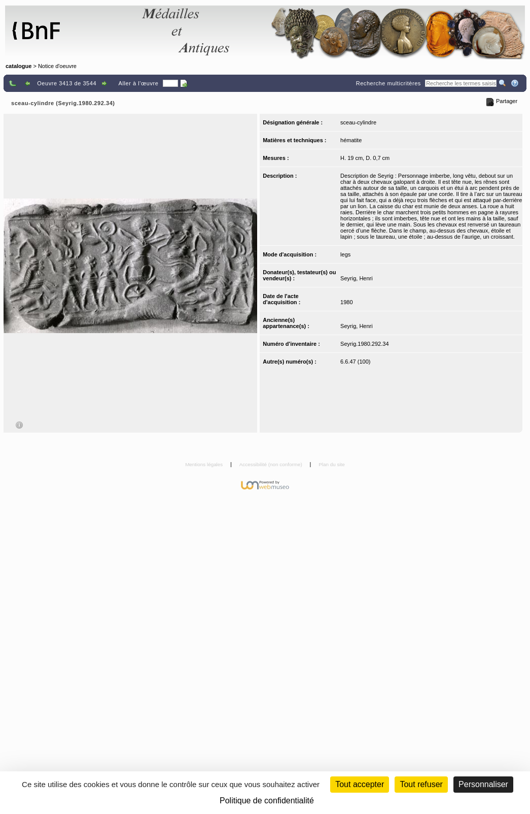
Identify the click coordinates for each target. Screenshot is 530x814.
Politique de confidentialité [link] (267, 800)
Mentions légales (204, 464)
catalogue (18, 66)
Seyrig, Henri (356, 278)
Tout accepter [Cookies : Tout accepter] (359, 784)
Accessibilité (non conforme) (271, 464)
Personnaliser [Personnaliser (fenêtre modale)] (483, 784)
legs (345, 254)
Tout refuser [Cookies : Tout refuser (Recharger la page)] (421, 784)
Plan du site (332, 464)
